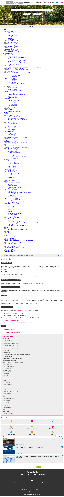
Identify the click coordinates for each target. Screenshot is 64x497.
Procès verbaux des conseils (14, 32)
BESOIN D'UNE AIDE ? (10, 54)
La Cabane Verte (12, 120)
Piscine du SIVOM (12, 166)
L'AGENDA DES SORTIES (10, 141)
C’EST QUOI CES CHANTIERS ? (12, 217)
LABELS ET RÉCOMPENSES (11, 48)
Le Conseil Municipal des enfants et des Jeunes (16, 137)
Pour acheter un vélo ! (13, 55)
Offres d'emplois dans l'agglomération (16, 94)
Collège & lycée (11, 135)
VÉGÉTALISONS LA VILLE (11, 189)
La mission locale (12, 95)
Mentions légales (28, 490)
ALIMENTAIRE (8, 211)
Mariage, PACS (11, 80)
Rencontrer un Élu (12, 39)
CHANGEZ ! (8, 181)
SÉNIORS (7, 85)
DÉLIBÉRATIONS (9, 251)
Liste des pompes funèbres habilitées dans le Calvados (18, 321)
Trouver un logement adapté (14, 90)
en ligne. (44, 282)
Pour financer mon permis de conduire (17, 59)
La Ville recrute (11, 92)
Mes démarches (7, 52)
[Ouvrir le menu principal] (32, 26)
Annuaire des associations (14, 172)
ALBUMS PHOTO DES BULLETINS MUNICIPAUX (16, 229)
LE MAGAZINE (8, 228)
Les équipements (12, 167)
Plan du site (33, 490)
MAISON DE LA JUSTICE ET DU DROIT (14, 68)
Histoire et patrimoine (13, 157)
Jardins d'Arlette (11, 206)
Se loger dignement (12, 76)
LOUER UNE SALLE (9, 65)
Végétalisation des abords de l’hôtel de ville (18, 225)
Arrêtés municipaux (12, 34)
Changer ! (5, 178)
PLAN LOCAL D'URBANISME (11, 239)
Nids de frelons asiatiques (14, 110)
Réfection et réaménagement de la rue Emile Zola (19, 218)
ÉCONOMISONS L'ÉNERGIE (11, 197)
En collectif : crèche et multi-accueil (16, 117)
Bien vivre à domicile (12, 88)
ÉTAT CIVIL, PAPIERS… (10, 77)
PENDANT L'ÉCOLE (9, 121)
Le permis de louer (12, 102)
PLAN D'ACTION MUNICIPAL (11, 40)
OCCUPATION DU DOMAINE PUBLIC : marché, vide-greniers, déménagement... (23, 66)
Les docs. (5, 226)
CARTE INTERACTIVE (10, 47)
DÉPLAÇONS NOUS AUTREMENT (12, 182)
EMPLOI (7, 91)
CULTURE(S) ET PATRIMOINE (11, 148)
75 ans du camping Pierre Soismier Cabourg (15, 236)
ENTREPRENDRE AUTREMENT (12, 203)
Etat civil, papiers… (20, 254)
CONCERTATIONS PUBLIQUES (12, 51)
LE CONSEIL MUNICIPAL (11, 30)
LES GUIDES (8, 233)
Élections (10, 36)
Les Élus (10, 37)
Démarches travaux (12, 101)
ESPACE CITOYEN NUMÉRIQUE (12, 138)
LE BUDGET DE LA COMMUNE (12, 41)
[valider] (38, 466)
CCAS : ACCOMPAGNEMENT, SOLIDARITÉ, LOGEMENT (17, 72)
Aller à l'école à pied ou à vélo (15, 186)
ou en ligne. (15, 290)
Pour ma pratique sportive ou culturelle (17, 58)
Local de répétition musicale (14, 153)
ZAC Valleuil (10, 219)
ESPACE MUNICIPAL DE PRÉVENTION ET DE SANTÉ (17, 69)
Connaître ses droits (12, 73)
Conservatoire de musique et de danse (17, 156)
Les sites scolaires (12, 123)
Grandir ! (5, 112)
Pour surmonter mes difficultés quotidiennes (18, 62)
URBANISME (8, 98)
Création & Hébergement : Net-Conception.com (32, 493)
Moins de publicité (12, 210)
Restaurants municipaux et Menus (15, 124)
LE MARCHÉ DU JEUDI (10, 143)
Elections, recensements (13, 84)
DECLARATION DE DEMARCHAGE (12, 243)
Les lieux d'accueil (12, 175)
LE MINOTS (8, 232)
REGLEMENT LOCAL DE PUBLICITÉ (13, 241)
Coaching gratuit (11, 161)
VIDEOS (7, 235)
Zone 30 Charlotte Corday (14, 221)
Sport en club (11, 164)
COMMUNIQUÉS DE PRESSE (11, 50)
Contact (37, 490)
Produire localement (12, 214)
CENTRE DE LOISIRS (10, 127)
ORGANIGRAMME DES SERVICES (12, 43)
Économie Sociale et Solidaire (15, 204)
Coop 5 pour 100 (12, 207)
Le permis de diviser (12, 103)
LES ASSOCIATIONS (10, 171)
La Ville (5, 29)
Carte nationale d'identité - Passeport (16, 83)
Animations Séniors (12, 87)
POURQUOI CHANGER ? (10, 179)
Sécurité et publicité (12, 105)
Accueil (5, 254)
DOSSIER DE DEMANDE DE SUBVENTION (14, 244)
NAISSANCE (8, 113)
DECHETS (7, 108)
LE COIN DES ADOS (9, 131)
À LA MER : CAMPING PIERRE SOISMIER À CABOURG (17, 146)
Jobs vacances (11, 134)
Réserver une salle (12, 177)
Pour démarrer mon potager (14, 63)
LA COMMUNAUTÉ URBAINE (11, 45)
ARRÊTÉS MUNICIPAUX (10, 250)
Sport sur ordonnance (13, 160)
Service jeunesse (12, 132)
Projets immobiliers (12, 223)
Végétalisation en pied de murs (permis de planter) (19, 192)
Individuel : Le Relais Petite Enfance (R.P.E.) (17, 119)
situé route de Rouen (22, 309)
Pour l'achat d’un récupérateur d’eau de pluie (18, 57)
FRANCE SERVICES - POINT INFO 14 (13, 70)
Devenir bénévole (12, 174)
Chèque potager (11, 215)
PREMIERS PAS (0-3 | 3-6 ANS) (12, 114)
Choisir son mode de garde (14, 116)
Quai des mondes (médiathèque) (15, 149)
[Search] (31, 9)
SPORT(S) (7, 159)
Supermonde (11, 155)
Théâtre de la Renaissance (14, 152)
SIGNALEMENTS (9, 109)
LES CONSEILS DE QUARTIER (12, 44)
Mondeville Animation (13, 150)
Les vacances (11, 130)
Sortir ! (5, 139)
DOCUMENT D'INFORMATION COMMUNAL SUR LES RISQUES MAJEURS (21, 240)
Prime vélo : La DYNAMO (13, 185)
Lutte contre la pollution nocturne (15, 199)
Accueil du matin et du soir (14, 126)
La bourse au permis (12, 97)
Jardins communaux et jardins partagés (17, 196)
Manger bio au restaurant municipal (16, 212)
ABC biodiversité (12, 190)
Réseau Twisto (11, 188)
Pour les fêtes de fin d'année (14, 61)
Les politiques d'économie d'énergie (16, 200)
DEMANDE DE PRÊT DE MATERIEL (13, 246)
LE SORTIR (7, 230)
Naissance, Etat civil (12, 79)
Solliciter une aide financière (14, 74)
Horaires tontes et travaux (14, 99)
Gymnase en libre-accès (13, 163)
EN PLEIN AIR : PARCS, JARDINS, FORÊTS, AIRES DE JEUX (18, 142)
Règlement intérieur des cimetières (13, 319)
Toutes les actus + (59, 435)
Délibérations (11, 33)
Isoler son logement (12, 201)
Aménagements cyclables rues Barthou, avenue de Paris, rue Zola (23, 222)
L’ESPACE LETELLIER (10, 145)
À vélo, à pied (11, 183)
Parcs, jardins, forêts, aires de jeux (16, 195)
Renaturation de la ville (13, 193)
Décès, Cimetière (12, 81)
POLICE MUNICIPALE (10, 106)
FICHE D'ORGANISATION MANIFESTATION (15, 247)
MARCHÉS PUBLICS (9, 237)
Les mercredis (11, 128)
